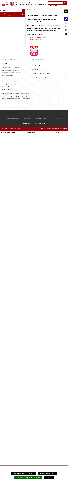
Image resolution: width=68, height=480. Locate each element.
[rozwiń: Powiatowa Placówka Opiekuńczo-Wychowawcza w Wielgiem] (24, 413)
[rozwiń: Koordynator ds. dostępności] (24, 21)
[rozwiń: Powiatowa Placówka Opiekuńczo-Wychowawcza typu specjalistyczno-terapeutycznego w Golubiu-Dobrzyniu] (24, 439)
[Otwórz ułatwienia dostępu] (66, 11)
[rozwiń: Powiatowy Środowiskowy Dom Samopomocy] (24, 433)
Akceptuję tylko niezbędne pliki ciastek (28, 477)
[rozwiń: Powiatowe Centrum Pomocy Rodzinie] (24, 368)
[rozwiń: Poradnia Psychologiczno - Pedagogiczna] (24, 374)
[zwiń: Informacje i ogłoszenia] (24, 74)
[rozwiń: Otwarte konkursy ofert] (24, 158)
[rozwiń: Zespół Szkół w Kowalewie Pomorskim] (24, 392)
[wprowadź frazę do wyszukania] (55, 3)
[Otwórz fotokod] (66, 34)
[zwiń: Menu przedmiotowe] (24, 106)
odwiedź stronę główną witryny (38, 37)
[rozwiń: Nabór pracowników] (24, 215)
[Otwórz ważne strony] (66, 26)
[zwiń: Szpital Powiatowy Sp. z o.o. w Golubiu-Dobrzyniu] (24, 50)
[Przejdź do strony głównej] (23, 3)
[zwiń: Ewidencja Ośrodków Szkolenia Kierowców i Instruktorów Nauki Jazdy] (24, 329)
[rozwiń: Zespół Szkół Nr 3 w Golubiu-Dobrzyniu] (24, 398)
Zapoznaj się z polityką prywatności (23, 473)
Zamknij (49, 477)
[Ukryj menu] (24, 10)
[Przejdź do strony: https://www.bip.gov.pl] (66, 15)
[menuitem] (13, 17)
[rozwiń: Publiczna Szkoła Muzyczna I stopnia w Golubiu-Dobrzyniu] (24, 419)
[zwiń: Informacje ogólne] (24, 13)
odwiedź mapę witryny (36, 39)
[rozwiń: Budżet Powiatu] (24, 229)
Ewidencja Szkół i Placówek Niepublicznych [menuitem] (8, 348)
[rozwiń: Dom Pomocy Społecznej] (24, 403)
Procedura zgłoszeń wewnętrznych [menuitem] (10, 352)
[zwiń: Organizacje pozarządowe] (24, 154)
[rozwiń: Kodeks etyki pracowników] (24, 257)
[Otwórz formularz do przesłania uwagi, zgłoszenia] (66, 30)
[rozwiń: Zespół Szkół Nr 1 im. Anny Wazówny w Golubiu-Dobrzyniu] (24, 380)
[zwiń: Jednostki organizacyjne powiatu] (24, 356)
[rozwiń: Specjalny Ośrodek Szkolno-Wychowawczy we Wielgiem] (24, 408)
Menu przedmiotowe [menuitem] (6, 105)
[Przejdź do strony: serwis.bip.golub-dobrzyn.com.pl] (66, 23)
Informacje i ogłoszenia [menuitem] (7, 73)
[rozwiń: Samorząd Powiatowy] (24, 114)
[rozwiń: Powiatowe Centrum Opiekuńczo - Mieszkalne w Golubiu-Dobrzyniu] (24, 449)
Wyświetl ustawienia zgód (47, 473)
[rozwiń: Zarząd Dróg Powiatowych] (24, 364)
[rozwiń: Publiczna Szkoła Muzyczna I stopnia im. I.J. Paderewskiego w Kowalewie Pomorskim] (24, 425)
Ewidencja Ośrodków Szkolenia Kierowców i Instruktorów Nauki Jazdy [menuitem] (11, 329)
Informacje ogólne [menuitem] (6, 13)
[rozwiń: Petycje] (24, 289)
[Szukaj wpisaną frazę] (65, 3)
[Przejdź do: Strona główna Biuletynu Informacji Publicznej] (27, 10)
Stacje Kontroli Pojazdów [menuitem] (7, 344)
